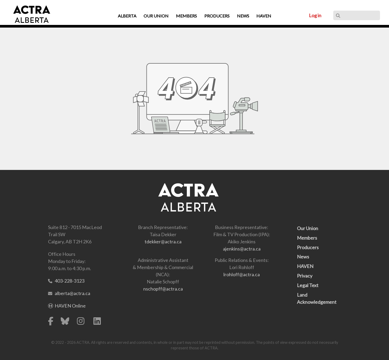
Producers (308, 247)
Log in (315, 15)
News (303, 257)
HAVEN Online (70, 306)
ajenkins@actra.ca (242, 249)
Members (307, 238)
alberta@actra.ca (72, 293)
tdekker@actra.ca (163, 241)
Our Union (307, 228)
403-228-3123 (69, 281)
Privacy (304, 276)
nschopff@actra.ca (163, 289)
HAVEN (305, 266)
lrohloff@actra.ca (241, 274)
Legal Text (307, 285)
